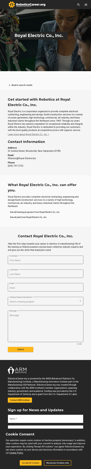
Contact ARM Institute (20, 400)
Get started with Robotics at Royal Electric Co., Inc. (39, 102)
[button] (78, 4)
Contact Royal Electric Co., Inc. (45, 236)
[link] (35, 212)
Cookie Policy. (16, 452)
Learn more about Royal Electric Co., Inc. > (28, 134)
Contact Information (26, 142)
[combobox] (46, 301)
